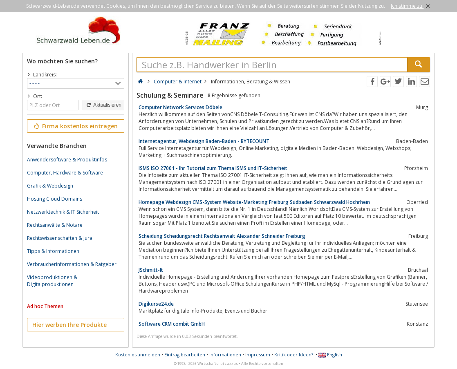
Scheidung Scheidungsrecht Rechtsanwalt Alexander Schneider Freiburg (222, 236)
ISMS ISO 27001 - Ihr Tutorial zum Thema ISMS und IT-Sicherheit (213, 168)
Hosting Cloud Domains (54, 198)
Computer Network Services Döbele (180, 107)
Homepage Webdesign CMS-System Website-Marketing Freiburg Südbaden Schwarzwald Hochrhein (254, 202)
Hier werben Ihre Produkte (69, 325)
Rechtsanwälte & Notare (55, 224)
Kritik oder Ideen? (293, 354)
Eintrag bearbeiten (184, 354)
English (330, 354)
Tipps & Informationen (53, 251)
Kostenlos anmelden (137, 354)
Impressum (257, 354)
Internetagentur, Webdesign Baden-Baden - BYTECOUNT (204, 141)
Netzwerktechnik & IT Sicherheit (63, 211)
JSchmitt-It (151, 269)
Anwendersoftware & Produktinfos (67, 159)
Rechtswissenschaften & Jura (59, 238)
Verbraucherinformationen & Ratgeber (71, 264)
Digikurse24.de (156, 303)
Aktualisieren (103, 105)
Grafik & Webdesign (50, 185)
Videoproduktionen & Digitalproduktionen (52, 281)
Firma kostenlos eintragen (75, 126)
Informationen (225, 354)
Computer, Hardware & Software (65, 172)
